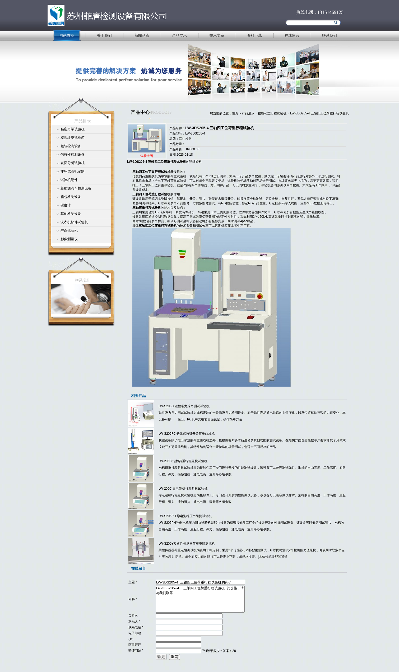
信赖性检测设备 (73, 154)
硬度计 (66, 205)
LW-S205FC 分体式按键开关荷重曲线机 (187, 433)
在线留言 (292, 35)
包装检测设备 (71, 146)
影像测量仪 (69, 239)
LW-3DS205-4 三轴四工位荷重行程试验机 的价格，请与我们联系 (200, 599)
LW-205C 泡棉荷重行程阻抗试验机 (183, 461)
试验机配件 (69, 180)
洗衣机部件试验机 (74, 222)
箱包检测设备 (71, 197)
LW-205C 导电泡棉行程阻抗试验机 (183, 488)
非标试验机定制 (73, 171)
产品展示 (179, 35)
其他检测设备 (71, 214)
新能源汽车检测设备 (76, 188)
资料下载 (254, 35)
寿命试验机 (69, 231)
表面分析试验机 (73, 163)
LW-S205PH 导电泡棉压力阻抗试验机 (185, 516)
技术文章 (217, 35)
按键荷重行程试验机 (272, 113)
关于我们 (104, 35)
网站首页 (66, 35)
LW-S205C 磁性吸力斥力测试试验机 (184, 406)
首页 (235, 113)
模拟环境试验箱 (73, 138)
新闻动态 (141, 35)
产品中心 (140, 112)
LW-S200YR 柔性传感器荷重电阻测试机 (187, 543)
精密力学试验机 (73, 129)
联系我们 (329, 35)
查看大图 (146, 156)
